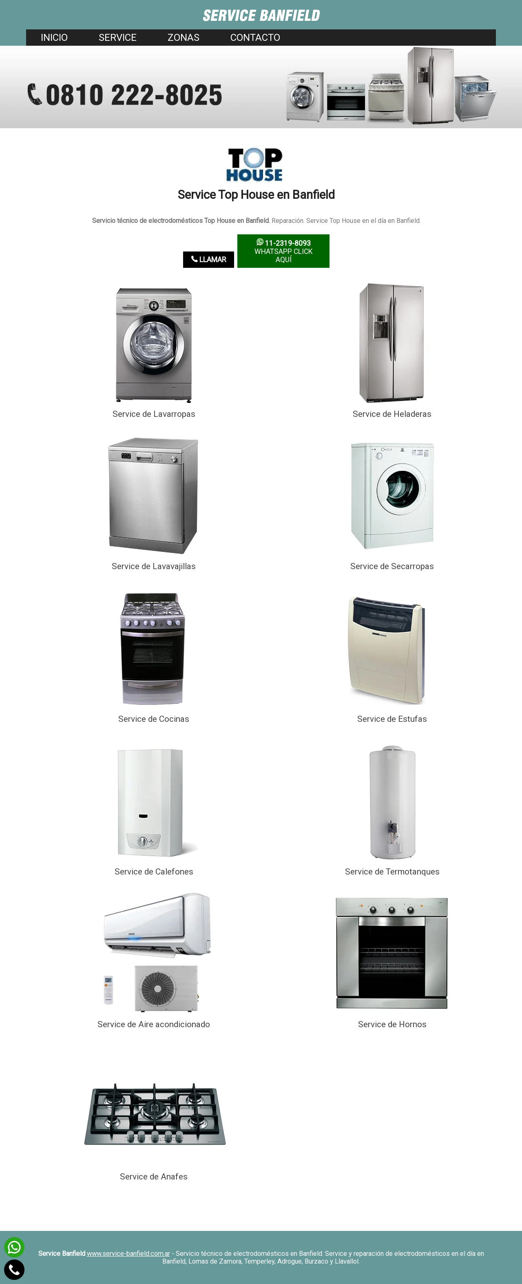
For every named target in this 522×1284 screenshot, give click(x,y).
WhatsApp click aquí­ (283, 251)
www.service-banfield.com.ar (128, 1253)
